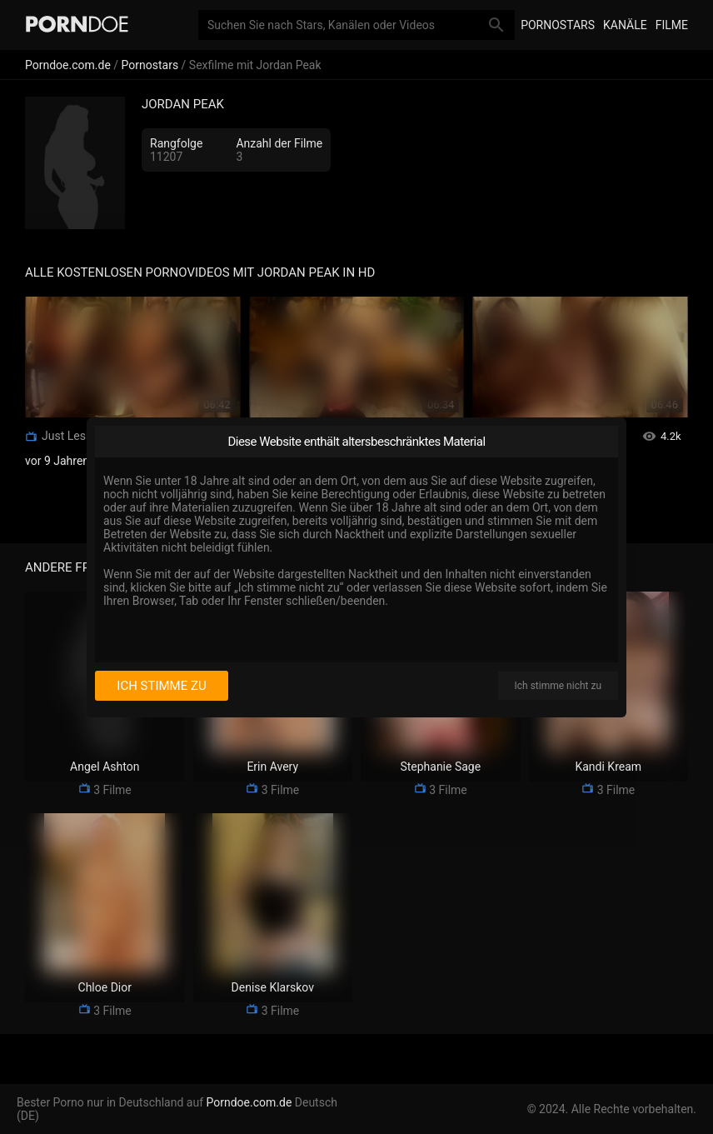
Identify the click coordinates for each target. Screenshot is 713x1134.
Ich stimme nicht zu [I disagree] (558, 686)
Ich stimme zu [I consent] (161, 685)
